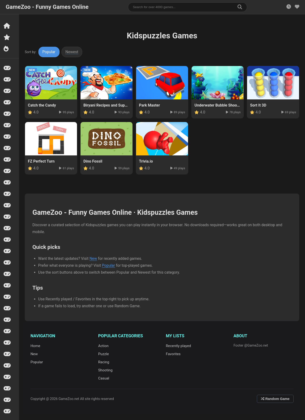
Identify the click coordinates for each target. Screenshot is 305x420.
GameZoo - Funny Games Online (47, 7)
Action (103, 346)
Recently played (178, 346)
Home (35, 346)
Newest (72, 52)
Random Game (275, 399)
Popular (49, 52)
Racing (103, 362)
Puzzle (103, 354)
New (93, 258)
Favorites (173, 354)
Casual (103, 378)
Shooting (105, 370)
